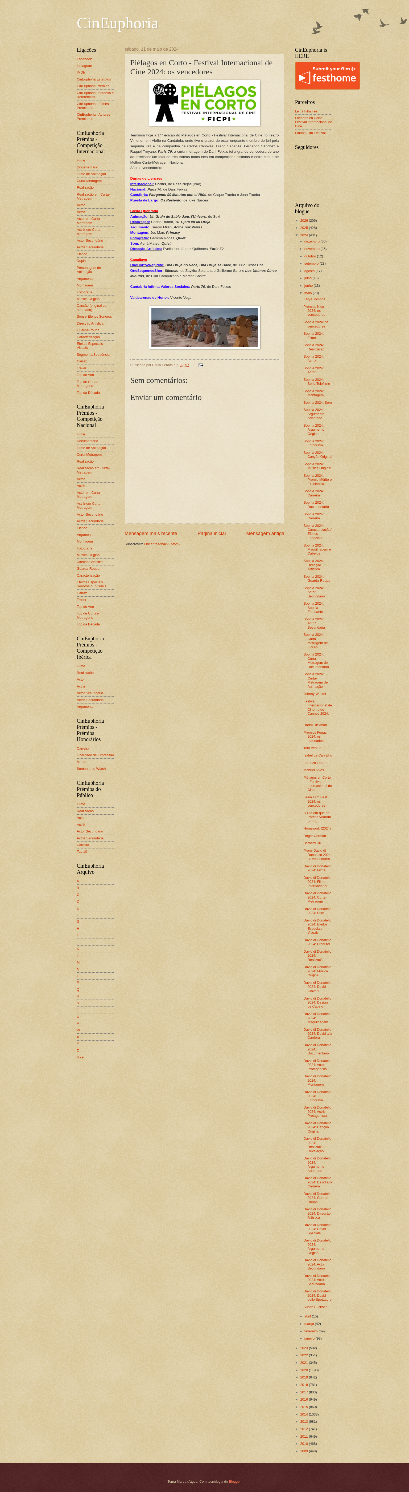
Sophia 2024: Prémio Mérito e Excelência (318, 480)
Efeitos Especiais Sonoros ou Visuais (91, 584)
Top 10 (82, 852)
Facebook (84, 59)
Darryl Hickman (315, 725)
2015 (304, 1407)
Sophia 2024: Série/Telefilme (317, 382)
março (309, 1324)
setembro (312, 263)
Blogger (235, 1481)
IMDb (81, 72)
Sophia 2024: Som (318, 403)
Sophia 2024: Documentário (316, 504)
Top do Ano (85, 375)
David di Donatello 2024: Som (318, 911)
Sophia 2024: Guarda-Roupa (317, 579)
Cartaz (82, 361)
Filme (81, 160)
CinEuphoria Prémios (93, 86)
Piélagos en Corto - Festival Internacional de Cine (313, 122)
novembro (312, 249)
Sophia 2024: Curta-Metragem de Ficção (316, 641)
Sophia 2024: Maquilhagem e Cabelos (317, 549)
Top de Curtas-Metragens (88, 384)
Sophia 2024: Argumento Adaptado (314, 414)
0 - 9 (80, 1057)
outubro (310, 256)
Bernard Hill (312, 843)
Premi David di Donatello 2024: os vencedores (318, 854)
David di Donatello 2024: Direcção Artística (318, 1213)
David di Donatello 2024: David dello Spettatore (318, 1295)
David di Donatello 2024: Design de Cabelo (318, 1002)
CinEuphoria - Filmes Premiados (93, 106)
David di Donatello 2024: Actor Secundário (318, 1264)
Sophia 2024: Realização (314, 347)
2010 (304, 1444)
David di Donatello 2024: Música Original (318, 971)
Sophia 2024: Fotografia (314, 443)
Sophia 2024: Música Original (317, 466)
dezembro (312, 241)
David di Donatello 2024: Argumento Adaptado (318, 1164)
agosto (310, 271)
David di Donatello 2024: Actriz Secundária (318, 1280)
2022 (304, 1355)
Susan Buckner (315, 1307)
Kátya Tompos (314, 299)
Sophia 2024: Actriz (314, 358)
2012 (304, 1429)
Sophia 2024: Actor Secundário (314, 592)
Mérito (81, 762)
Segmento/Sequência (93, 355)
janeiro (310, 1338)
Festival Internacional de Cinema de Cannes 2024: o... (318, 709)
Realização (85, 187)
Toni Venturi (312, 748)
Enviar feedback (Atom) (162, 544)
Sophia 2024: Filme (314, 335)
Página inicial (211, 533)
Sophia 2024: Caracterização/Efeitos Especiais (318, 532)
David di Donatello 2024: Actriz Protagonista (318, 1111)
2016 (304, 1399)
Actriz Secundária (90, 247)
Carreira (83, 748)
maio (308, 293)
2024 (304, 235)
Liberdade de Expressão (95, 755)
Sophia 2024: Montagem (314, 393)
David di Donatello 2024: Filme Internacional (318, 882)
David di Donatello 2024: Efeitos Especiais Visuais (318, 926)
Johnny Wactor (315, 694)
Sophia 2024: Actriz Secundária (314, 623)
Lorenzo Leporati (316, 763)
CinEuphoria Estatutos (94, 79)
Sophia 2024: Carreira (314, 493)
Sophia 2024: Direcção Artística (314, 565)
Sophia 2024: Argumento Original (314, 429)
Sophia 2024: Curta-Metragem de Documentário (316, 660)
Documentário (87, 167)
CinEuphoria (118, 23)
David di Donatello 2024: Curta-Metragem (318, 897)
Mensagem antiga (265, 533)
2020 (304, 1370)
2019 (304, 1377)
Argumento (85, 279)
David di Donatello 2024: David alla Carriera (318, 1034)
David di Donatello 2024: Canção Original (318, 1127)
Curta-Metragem (89, 181)
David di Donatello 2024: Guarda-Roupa (318, 1198)
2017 (304, 1392)
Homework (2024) (317, 828)
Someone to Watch (91, 769)
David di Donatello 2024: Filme (318, 868)
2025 (304, 228)
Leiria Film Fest (307, 111)
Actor (81, 205)
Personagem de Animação (89, 270)
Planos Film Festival (310, 133)
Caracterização (88, 337)
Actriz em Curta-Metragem (89, 232)
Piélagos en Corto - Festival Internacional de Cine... (318, 783)
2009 (304, 1451)
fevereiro (311, 1331)
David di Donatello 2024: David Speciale (318, 1229)
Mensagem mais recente (151, 533)
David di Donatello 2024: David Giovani (318, 987)
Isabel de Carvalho (318, 755)
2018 (304, 1385)
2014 (304, 1414)
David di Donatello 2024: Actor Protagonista (318, 1065)
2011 (304, 1436)
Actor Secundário (90, 240)
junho (309, 286)
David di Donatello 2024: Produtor (318, 942)
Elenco (82, 254)
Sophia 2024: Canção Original (318, 455)
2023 (304, 1348)
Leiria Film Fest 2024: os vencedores (315, 801)
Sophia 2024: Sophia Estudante (314, 607)
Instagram (84, 66)
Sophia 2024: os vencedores (316, 324)
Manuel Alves (314, 770)
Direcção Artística (90, 323)
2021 (304, 1363)
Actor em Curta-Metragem (89, 221)
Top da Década (88, 393)
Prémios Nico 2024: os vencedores (314, 311)
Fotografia (84, 292)
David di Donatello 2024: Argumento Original (318, 1246)
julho (308, 278)
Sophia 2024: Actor (314, 370)
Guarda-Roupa (88, 330)
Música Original (89, 299)
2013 (304, 1422)
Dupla (81, 261)
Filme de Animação (91, 174)
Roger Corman (315, 836)
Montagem (85, 285)
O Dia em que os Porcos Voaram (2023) (317, 817)
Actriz (81, 212)
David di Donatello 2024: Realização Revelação (318, 1145)
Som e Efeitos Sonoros (94, 316)
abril (308, 1316)
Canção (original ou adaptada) (92, 308)
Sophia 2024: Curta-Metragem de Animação (316, 680)
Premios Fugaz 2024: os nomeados (315, 736)
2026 (304, 221)
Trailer (81, 368)
